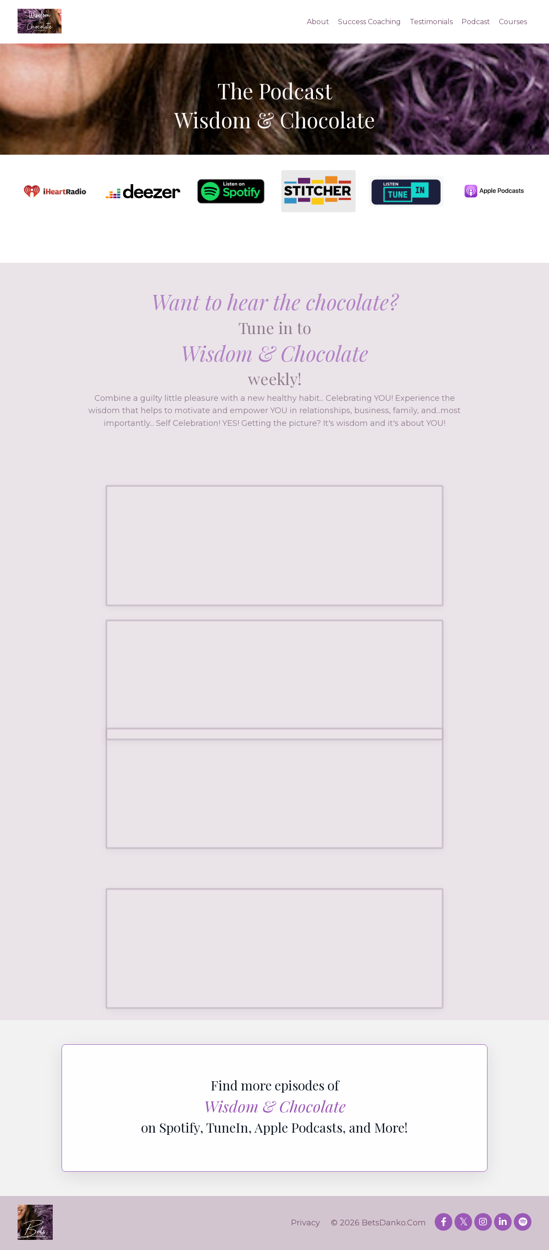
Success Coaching (369, 22)
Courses (513, 22)
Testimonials (431, 22)
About (318, 22)
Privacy (305, 1223)
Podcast (476, 22)
